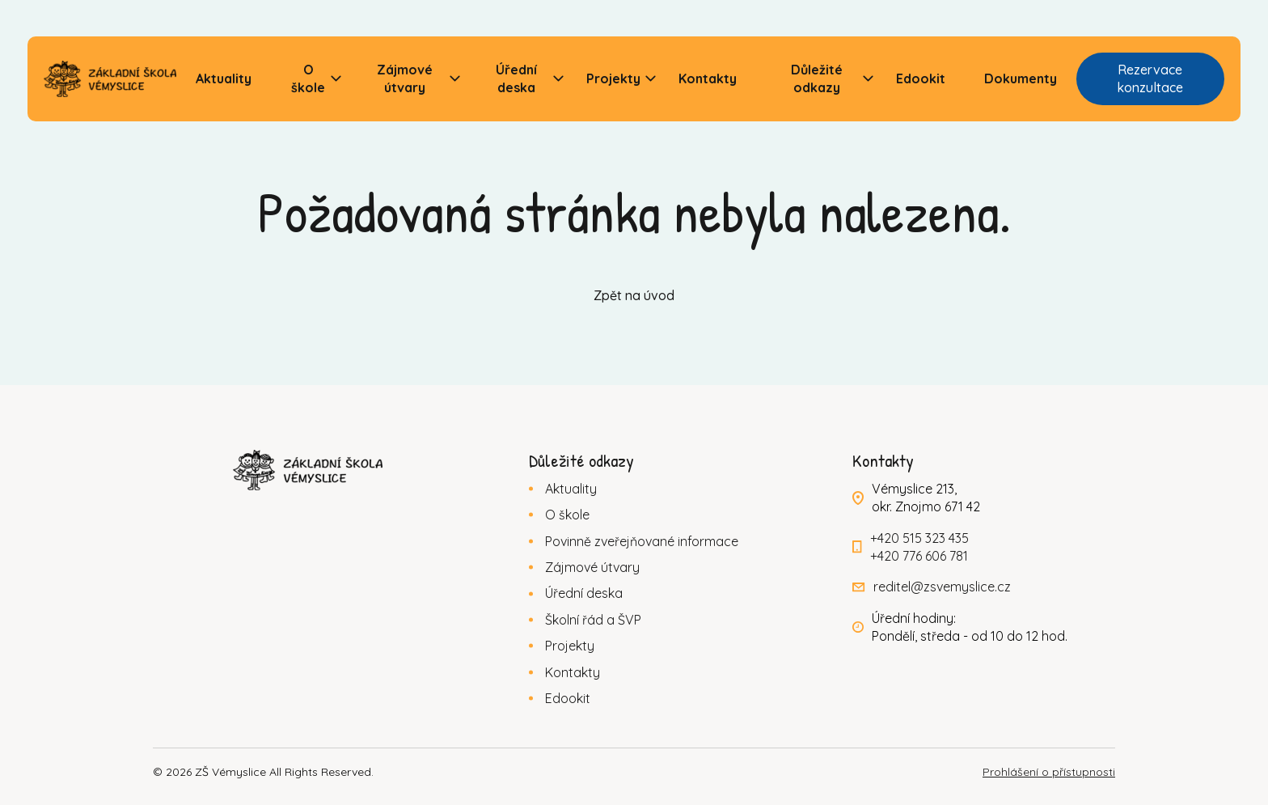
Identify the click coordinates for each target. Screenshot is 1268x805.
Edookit (920, 78)
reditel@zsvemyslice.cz (942, 586)
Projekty (613, 78)
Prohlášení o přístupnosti (1049, 772)
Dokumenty (1020, 78)
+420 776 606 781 (919, 556)
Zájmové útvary (405, 78)
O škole (308, 78)
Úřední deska (516, 78)
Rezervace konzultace (1150, 78)
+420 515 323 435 (919, 538)
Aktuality (223, 78)
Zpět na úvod (634, 295)
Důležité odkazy (817, 78)
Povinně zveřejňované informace (641, 541)
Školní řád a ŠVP (593, 620)
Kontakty (707, 78)
